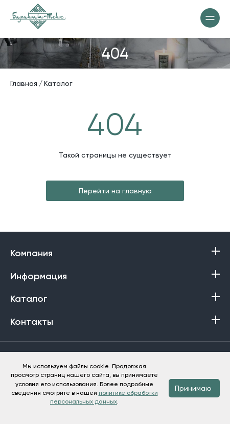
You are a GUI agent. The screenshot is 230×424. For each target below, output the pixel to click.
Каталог (58, 83)
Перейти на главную (115, 191)
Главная (23, 83)
